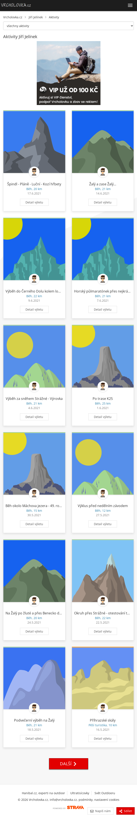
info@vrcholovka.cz (63, 800)
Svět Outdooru (105, 793)
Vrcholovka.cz (12, 17)
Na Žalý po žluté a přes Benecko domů (36, 613)
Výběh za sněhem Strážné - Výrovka (34, 398)
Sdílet (125, 811)
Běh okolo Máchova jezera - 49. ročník (36, 505)
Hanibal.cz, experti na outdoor (43, 793)
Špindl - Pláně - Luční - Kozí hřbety (34, 184)
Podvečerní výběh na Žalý (34, 720)
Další (68, 764)
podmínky (86, 800)
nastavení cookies (106, 800)
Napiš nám (100, 811)
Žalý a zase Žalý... (102, 184)
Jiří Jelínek (36, 17)
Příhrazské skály (103, 720)
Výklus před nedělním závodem (103, 505)
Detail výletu (34, 202)
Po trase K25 (103, 398)
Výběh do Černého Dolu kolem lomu (35, 291)
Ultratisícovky (79, 793)
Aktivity (54, 17)
